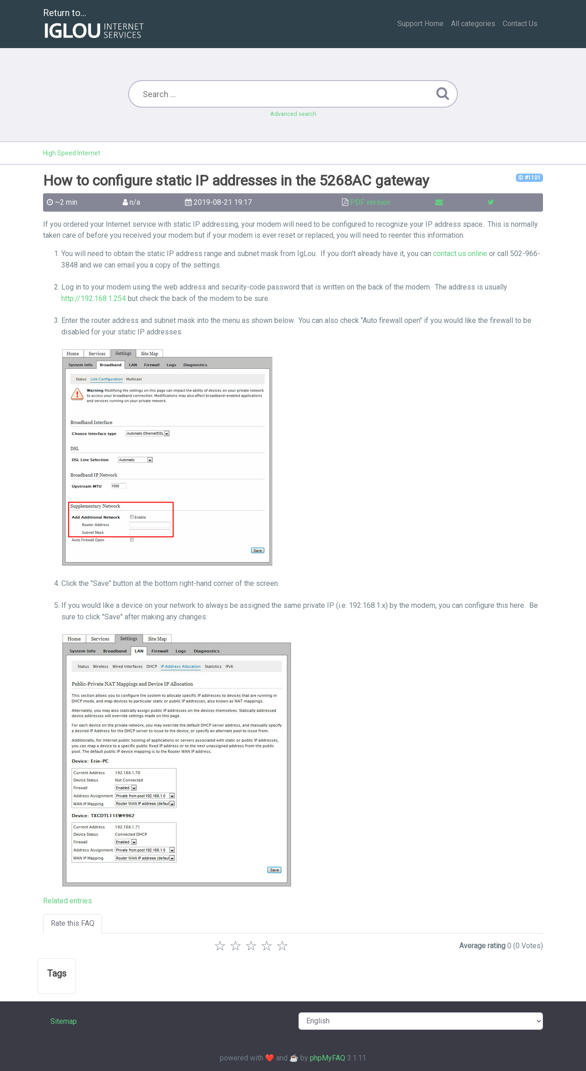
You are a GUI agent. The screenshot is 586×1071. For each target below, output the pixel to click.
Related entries (67, 900)
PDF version (370, 202)
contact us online (460, 253)
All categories (473, 23)
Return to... (94, 24)
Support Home (420, 23)
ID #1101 (529, 178)
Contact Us (520, 23)
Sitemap (63, 1021)
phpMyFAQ (327, 1058)
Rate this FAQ (72, 923)
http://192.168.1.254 (93, 298)
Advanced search (293, 113)
